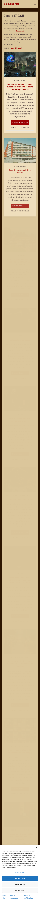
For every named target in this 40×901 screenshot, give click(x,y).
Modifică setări (20, 890)
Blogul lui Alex (11, 3)
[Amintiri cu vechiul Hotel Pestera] (20, 156)
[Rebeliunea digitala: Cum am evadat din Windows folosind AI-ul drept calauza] (20, 64)
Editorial (16, 80)
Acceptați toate (20, 879)
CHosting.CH (20, 31)
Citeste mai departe (20, 123)
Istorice (16, 172)
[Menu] (35, 4)
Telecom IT (23, 80)
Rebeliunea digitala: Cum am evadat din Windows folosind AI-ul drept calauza (20, 86)
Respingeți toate (20, 884)
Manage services (19, 872)
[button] (37, 848)
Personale (23, 172)
